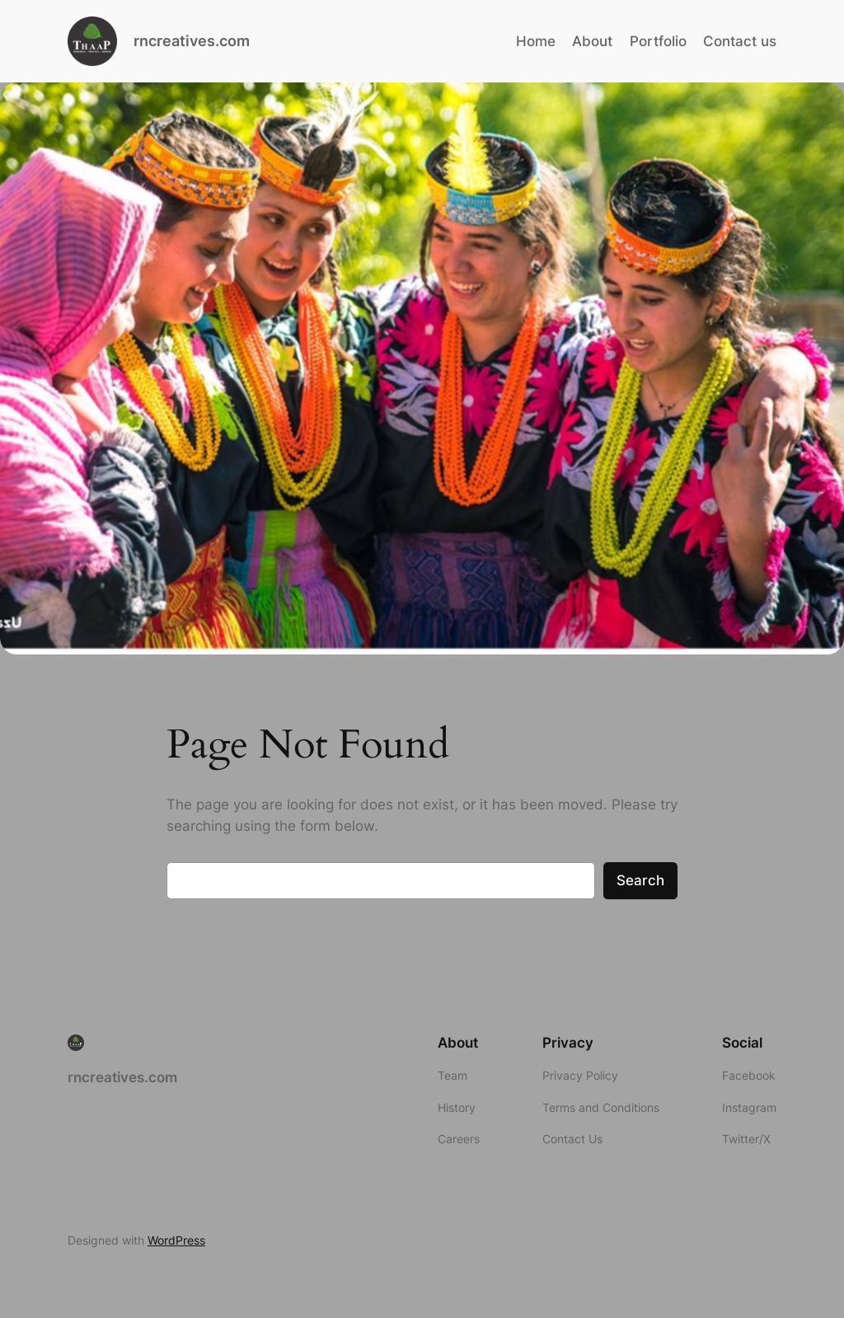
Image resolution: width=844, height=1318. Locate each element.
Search (640, 880)
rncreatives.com (192, 40)
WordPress (176, 1240)
